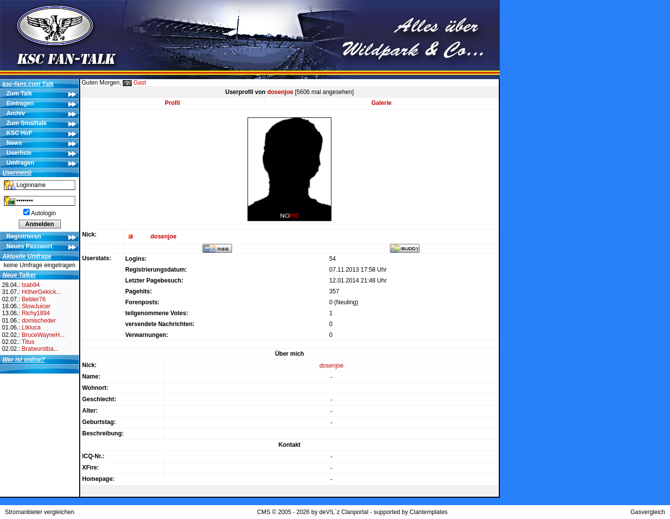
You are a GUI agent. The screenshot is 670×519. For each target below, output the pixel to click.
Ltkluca (31, 327)
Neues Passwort (29, 246)
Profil (172, 102)
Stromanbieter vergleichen (39, 512)
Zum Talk (19, 93)
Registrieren (23, 236)
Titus (28, 341)
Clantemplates (429, 512)
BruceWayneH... (43, 334)
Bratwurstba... (40, 348)
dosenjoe (280, 92)
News (14, 143)
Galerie (382, 102)
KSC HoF (19, 133)
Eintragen (20, 103)
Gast (140, 82)
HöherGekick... (41, 291)
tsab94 (31, 285)
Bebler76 (34, 299)
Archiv (15, 113)
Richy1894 (36, 313)
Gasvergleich (647, 512)
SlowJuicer (36, 306)
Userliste (19, 152)
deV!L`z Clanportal (343, 512)
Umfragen (20, 162)
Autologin (43, 213)
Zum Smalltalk (26, 123)
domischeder (39, 320)
